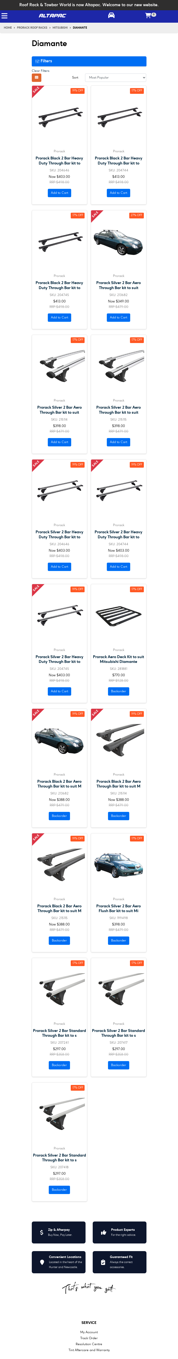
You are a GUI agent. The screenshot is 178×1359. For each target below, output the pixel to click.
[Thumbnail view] (36, 78)
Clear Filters (40, 71)
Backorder (118, 691)
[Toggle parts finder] (111, 16)
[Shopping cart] (148, 16)
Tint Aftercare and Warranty (89, 1350)
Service (89, 1323)
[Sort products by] (115, 78)
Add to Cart (59, 193)
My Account (89, 1332)
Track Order (89, 1338)
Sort (75, 77)
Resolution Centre (89, 1344)
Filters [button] (43, 61)
